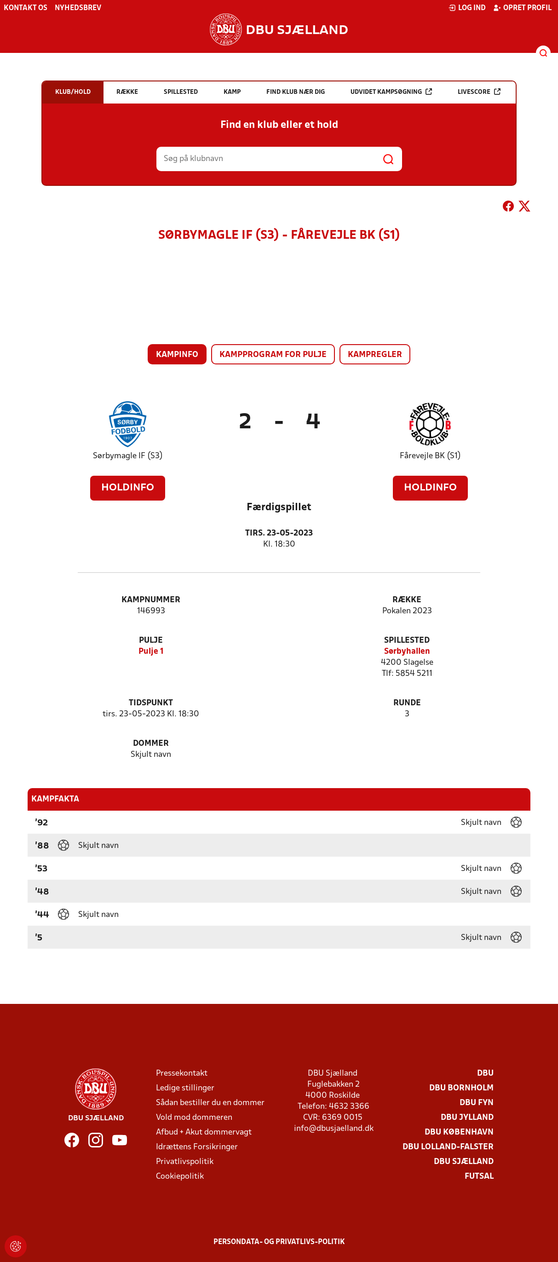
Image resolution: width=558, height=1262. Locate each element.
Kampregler (375, 355)
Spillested (407, 641)
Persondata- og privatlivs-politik (279, 1242)
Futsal (479, 1177)
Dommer (151, 744)
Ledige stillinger (185, 1088)
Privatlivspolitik (184, 1162)
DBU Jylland (467, 1118)
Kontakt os (25, 8)
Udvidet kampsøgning (391, 91)
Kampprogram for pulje (273, 355)
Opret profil (522, 8)
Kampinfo (177, 355)
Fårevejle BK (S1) (430, 456)
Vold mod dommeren (194, 1118)
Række (406, 600)
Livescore (479, 91)
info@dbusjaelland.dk (334, 1129)
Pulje (151, 641)
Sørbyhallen (407, 652)
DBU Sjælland (464, 1162)
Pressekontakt (181, 1074)
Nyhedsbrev (78, 8)
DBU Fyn (477, 1103)
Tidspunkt (151, 703)
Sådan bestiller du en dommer (210, 1103)
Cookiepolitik (180, 1177)
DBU (485, 1074)
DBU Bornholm (461, 1088)
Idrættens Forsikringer (197, 1147)
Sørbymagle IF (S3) (128, 456)
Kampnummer (150, 600)
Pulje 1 (151, 652)
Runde (407, 703)
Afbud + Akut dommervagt (204, 1132)
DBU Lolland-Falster (448, 1147)
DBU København (459, 1132)
